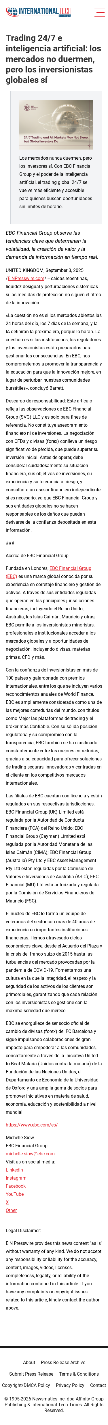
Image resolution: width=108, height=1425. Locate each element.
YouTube (15, 1194)
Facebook (16, 1186)
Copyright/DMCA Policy (26, 1385)
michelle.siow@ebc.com (30, 1154)
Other (11, 1210)
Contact (98, 1385)
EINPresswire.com (26, 278)
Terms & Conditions (79, 1374)
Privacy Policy (70, 1385)
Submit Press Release (31, 1374)
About (29, 1362)
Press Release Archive (63, 1362)
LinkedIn (14, 1170)
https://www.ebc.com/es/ (32, 1125)
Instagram (16, 1178)
